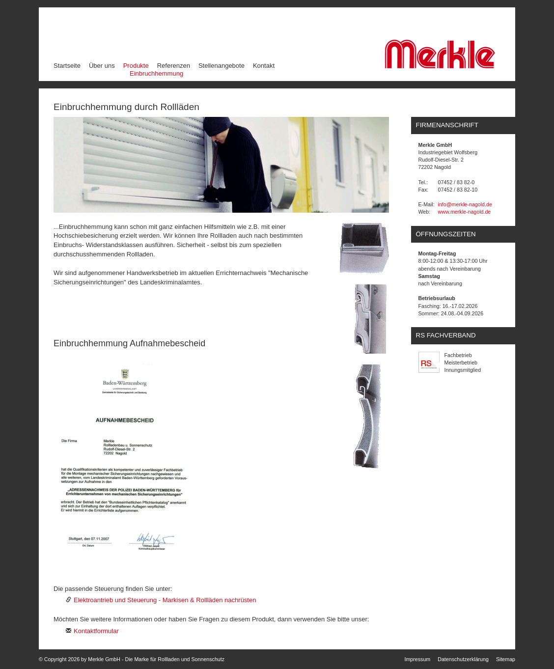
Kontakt (264, 65)
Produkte (136, 65)
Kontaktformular (96, 631)
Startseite (67, 65)
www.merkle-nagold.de (464, 212)
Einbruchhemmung (156, 73)
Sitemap (505, 659)
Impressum (418, 659)
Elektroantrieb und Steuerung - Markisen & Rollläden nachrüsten (165, 600)
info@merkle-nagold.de (465, 204)
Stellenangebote (221, 65)
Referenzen (173, 65)
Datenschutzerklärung (463, 659)
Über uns (102, 65)
